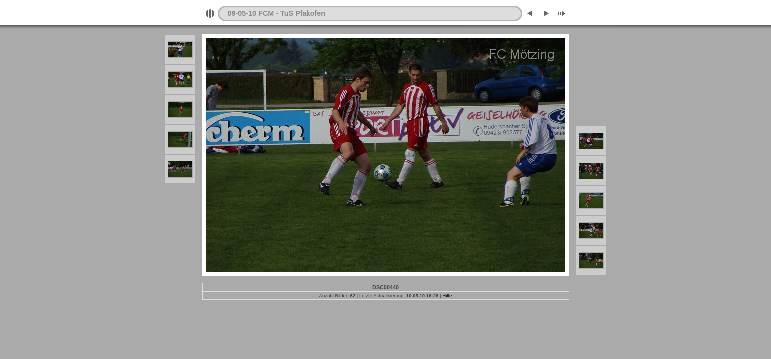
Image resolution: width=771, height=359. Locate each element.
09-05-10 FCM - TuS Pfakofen (276, 13)
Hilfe (447, 295)
